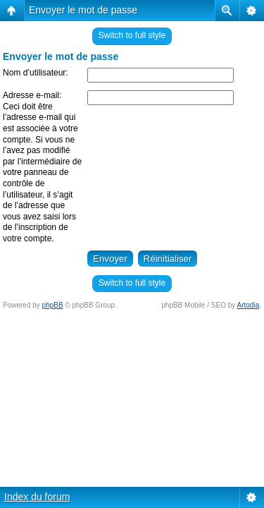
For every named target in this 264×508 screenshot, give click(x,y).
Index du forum (37, 496)
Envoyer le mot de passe (83, 10)
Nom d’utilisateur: (35, 73)
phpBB (52, 305)
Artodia (248, 305)
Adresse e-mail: (32, 95)
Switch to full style (132, 35)
